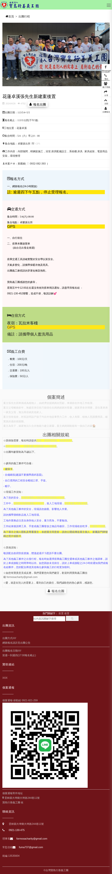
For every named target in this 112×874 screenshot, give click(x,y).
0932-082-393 (38, 163)
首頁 (11, 16)
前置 (61, 613)
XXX (4, 677)
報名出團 (39, 104)
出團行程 (24, 16)
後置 (66, 613)
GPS (11, 330)
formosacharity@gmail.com (22, 581)
